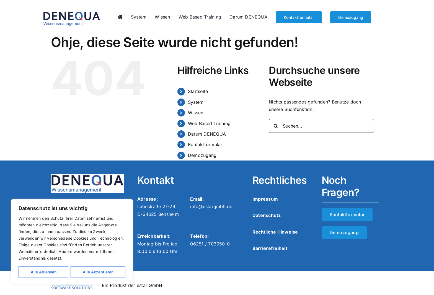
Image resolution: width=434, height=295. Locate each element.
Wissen (195, 112)
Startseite (198, 91)
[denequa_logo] (71, 13)
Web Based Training (209, 123)
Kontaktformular (205, 144)
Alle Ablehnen (43, 272)
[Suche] (276, 126)
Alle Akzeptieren (98, 272)
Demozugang (202, 155)
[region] (72, 241)
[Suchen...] (321, 126)
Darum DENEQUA (207, 134)
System (195, 102)
